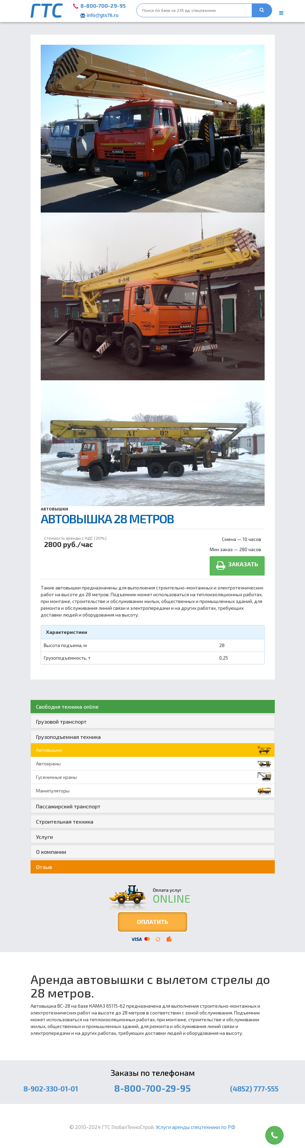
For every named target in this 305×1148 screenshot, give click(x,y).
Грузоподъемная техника (68, 736)
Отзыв (44, 867)
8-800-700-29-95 (103, 5)
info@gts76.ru (102, 15)
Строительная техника (64, 821)
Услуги (44, 836)
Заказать (237, 565)
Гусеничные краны (153, 777)
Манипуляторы (153, 791)
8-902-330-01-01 (50, 1088)
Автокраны (153, 764)
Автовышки (54, 508)
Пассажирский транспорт (68, 806)
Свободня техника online (67, 706)
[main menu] (281, 12)
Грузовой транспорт (61, 721)
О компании (51, 851)
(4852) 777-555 (254, 1088)
